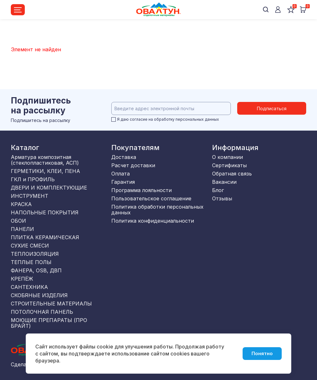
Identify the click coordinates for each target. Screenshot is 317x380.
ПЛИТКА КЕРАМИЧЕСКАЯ (45, 237)
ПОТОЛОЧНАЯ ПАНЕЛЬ (42, 312)
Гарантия (123, 182)
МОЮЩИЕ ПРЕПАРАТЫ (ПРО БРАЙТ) (49, 323)
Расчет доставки (133, 165)
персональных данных (197, 119)
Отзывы (222, 198)
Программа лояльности (141, 190)
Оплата (120, 173)
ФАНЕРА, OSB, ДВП (36, 270)
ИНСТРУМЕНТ (29, 196)
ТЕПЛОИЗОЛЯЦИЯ (35, 254)
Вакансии (224, 182)
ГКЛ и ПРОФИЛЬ (33, 179)
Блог (218, 190)
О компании (227, 157)
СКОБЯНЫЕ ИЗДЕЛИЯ (39, 295)
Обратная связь (232, 173)
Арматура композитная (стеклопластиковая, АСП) (45, 160)
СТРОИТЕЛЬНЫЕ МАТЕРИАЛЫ (51, 303)
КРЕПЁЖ (22, 279)
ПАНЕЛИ (22, 229)
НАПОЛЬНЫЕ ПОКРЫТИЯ (45, 212)
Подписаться (271, 108)
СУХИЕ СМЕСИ (30, 245)
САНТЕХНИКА (29, 287)
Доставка (123, 157)
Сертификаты (229, 165)
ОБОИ (18, 221)
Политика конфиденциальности (152, 221)
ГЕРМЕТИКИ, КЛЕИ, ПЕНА (45, 171)
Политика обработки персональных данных (157, 209)
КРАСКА (21, 204)
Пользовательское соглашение (151, 198)
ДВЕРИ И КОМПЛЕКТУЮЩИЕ (49, 187)
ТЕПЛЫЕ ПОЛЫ (31, 262)
